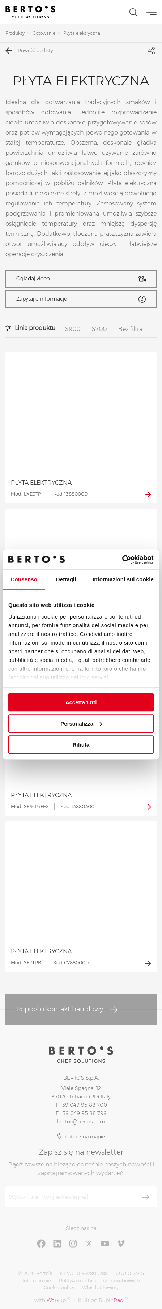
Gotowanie (44, 33)
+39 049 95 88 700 (83, 1105)
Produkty (15, 33)
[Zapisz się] (146, 1197)
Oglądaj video (81, 278)
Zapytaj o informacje (81, 299)
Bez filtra (130, 329)
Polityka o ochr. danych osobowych (99, 1280)
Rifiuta (81, 744)
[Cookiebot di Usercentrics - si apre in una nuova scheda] (122, 559)
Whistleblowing (100, 1287)
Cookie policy (59, 1287)
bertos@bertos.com (81, 1121)
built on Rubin (103, 1300)
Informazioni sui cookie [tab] (123, 579)
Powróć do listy (29, 50)
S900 (72, 329)
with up (52, 1300)
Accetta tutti (81, 702)
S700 (99, 329)
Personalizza (81, 724)
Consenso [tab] (24, 579)
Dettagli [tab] (66, 579)
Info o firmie (36, 1280)
